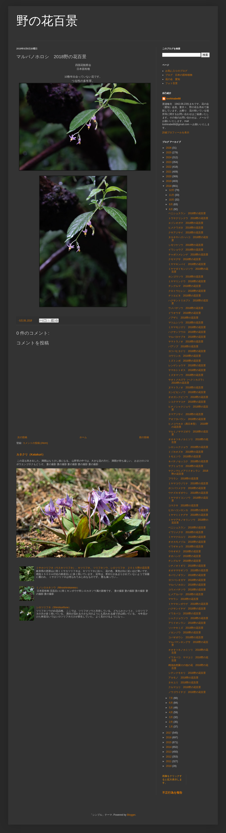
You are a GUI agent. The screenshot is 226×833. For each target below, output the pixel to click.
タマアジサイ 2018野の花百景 (185, 414)
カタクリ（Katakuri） (30, 454)
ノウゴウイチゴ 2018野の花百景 (187, 692)
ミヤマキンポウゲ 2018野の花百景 (188, 603)
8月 (171, 209)
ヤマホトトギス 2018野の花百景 (187, 370)
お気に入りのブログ (176, 70)
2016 (169, 737)
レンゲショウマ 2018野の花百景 (187, 365)
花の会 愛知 (172, 79)
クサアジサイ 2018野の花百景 (185, 232)
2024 (169, 157)
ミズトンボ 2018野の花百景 (184, 360)
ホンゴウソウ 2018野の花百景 (185, 276)
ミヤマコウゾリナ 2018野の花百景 (188, 483)
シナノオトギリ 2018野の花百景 (187, 565)
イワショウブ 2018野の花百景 (185, 249)
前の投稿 (144, 437)
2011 (169, 761)
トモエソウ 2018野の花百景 (184, 456)
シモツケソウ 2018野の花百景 (185, 245)
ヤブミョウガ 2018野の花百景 (185, 466)
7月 (171, 698)
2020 (169, 176)
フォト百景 (171, 83)
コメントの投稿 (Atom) (35, 443)
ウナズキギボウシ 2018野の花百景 (188, 492)
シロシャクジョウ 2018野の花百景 (188, 447)
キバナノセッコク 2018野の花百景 (188, 461)
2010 (169, 766)
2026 (169, 147)
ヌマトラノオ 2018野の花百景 (185, 387)
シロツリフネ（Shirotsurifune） (53, 607)
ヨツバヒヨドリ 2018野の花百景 (187, 351)
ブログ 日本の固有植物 (178, 75)
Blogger (131, 814)
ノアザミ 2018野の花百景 (183, 317)
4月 (171, 712)
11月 (172, 195)
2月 (171, 722)
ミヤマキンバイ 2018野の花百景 (187, 264)
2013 (169, 751)
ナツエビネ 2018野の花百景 (184, 295)
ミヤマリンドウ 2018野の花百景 (187, 281)
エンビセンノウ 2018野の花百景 (187, 392)
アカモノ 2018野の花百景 (183, 677)
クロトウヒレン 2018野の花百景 (187, 291)
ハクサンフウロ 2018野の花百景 (188, 332)
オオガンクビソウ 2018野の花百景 (188, 397)
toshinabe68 (173, 98)
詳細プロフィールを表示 (175, 132)
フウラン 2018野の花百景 (183, 478)
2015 (169, 742)
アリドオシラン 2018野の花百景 (187, 622)
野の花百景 (47, 21)
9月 (171, 204)
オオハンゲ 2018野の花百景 (184, 556)
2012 (169, 756)
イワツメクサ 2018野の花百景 (185, 532)
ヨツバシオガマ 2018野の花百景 (187, 580)
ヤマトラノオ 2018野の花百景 (185, 341)
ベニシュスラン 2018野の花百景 (187, 213)
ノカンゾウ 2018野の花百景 (184, 632)
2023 (169, 162)
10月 (172, 199)
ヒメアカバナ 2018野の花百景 (185, 594)
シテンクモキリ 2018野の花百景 (187, 673)
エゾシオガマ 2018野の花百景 (185, 223)
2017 (169, 732)
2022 (169, 166)
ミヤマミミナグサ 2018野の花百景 (188, 514)
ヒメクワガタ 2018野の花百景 (185, 227)
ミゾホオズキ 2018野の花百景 (185, 451)
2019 (169, 181)
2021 (169, 171)
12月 (172, 190)
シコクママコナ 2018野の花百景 (187, 401)
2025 (169, 152)
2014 (169, 747)
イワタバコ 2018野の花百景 (184, 613)
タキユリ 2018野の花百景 (183, 682)
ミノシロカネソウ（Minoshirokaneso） (57, 587)
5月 (171, 707)
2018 (169, 186)
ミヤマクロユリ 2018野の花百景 (187, 537)
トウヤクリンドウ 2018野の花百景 (188, 218)
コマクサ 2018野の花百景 (183, 505)
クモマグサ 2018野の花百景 (184, 259)
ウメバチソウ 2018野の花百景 (185, 308)
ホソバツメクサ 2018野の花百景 (187, 488)
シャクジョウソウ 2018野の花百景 (188, 618)
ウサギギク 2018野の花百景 (184, 551)
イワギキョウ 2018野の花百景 (185, 546)
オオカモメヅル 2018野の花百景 (187, 541)
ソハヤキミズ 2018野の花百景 (185, 627)
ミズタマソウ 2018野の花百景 (185, 375)
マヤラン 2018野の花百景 (183, 599)
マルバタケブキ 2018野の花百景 (187, 336)
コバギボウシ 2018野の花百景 (185, 637)
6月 (171, 702)
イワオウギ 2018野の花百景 (184, 313)
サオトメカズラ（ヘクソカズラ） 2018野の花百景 (188, 381)
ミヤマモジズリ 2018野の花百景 (187, 327)
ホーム (83, 437)
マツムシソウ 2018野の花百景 (185, 322)
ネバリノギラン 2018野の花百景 (187, 575)
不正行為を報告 (172, 792)
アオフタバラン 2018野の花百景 (187, 419)
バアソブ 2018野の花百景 (183, 346)
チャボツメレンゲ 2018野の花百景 (188, 254)
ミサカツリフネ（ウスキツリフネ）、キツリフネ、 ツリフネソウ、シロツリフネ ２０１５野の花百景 (93, 567)
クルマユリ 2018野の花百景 (184, 687)
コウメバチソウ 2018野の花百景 (187, 589)
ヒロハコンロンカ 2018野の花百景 (188, 510)
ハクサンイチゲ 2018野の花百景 (187, 608)
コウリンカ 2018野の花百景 (184, 355)
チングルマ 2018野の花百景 (184, 286)
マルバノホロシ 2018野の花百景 (187, 584)
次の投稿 (22, 437)
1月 (171, 726)
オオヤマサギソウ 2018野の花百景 (188, 570)
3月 (171, 717)
